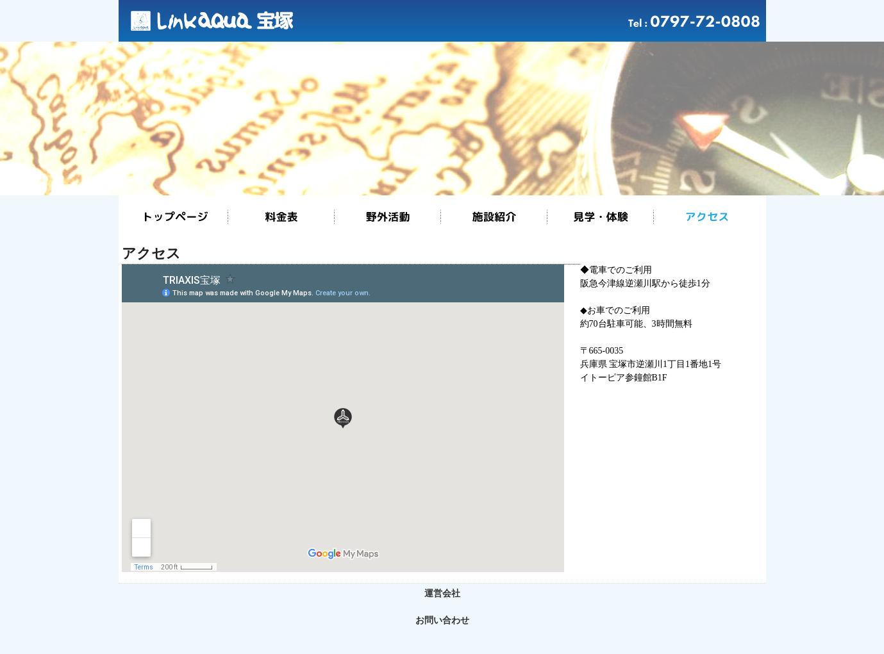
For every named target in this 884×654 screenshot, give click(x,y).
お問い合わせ (442, 620)
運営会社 (442, 593)
